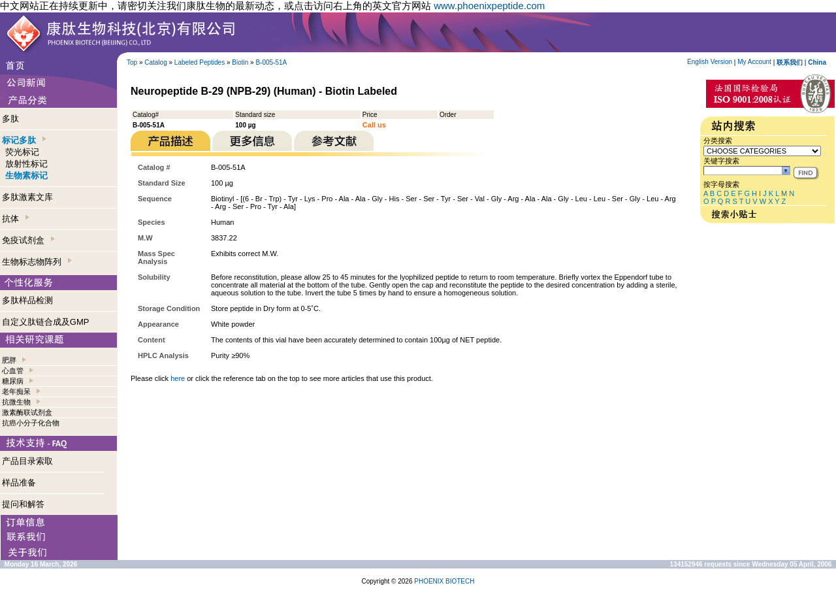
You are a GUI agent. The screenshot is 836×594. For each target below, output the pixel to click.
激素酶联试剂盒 (27, 412)
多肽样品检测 (27, 300)
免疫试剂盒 (28, 240)
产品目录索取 (27, 461)
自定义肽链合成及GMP (45, 322)
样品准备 (19, 482)
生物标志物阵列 (37, 262)
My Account (754, 61)
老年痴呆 (16, 391)
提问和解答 (23, 504)
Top (132, 62)
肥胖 (9, 360)
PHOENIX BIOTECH (444, 581)
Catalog (155, 62)
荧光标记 (22, 152)
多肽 (10, 119)
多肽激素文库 (27, 197)
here (177, 378)
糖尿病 (13, 381)
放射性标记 (26, 164)
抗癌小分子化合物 (30, 423)
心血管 (13, 370)
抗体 (15, 218)
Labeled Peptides (199, 62)
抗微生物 (16, 402)
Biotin (240, 62)
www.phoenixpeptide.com (489, 5)
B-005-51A (271, 62)
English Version (709, 61)
